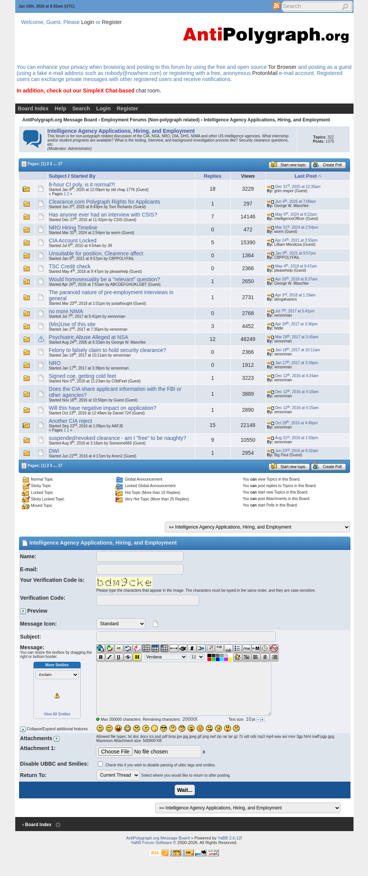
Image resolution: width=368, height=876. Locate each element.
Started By (83, 176)
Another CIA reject (70, 421)
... (55, 163)
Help (60, 108)
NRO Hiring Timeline (73, 228)
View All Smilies (57, 714)
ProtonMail (265, 73)
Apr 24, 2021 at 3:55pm (292, 240)
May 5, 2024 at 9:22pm (292, 214)
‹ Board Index (36, 824)
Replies (212, 176)
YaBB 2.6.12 (229, 838)
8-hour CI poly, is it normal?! (82, 185)
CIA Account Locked (72, 240)
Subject (58, 176)
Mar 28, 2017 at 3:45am (293, 337)
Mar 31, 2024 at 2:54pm (292, 227)
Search (81, 108)
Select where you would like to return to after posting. (186, 775)
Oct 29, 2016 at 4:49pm (292, 423)
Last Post (306, 176)
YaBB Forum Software (151, 842)
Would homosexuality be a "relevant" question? (104, 279)
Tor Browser (282, 67)
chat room (147, 91)
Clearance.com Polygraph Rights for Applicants (104, 202)
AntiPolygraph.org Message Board (59, 120)
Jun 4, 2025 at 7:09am (291, 201)
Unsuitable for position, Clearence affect (96, 253)
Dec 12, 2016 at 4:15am (293, 408)
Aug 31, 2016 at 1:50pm (292, 438)
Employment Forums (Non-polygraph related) (150, 120)
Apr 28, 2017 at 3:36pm (292, 324)
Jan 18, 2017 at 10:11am (293, 350)
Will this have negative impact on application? (102, 408)
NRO (55, 363)
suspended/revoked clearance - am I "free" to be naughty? (117, 438)
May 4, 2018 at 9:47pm (292, 266)
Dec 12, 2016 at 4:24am (293, 376)
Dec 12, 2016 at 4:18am (293, 392)
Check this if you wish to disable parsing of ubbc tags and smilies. (160, 765)
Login (87, 22)
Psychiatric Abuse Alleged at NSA (88, 337)
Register (112, 22)
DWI (54, 451)
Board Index (33, 108)
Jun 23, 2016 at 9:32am (292, 451)
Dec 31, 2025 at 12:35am (294, 187)
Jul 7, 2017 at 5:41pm (291, 311)
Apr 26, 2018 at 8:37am (292, 279)
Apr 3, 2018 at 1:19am (291, 295)
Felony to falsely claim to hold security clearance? (107, 350)
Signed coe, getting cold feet (82, 376)
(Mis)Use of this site (72, 324)
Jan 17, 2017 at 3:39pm (292, 363)
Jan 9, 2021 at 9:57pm (291, 253)
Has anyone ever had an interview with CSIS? (103, 215)
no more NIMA (66, 311)
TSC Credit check (70, 266)
